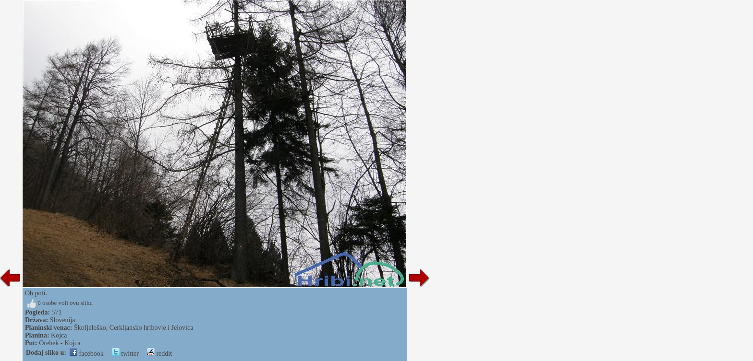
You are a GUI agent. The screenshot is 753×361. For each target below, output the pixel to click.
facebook (87, 353)
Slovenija (62, 320)
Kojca (59, 335)
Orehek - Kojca (59, 343)
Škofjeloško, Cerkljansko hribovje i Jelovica (133, 327)
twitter (125, 353)
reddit (159, 353)
